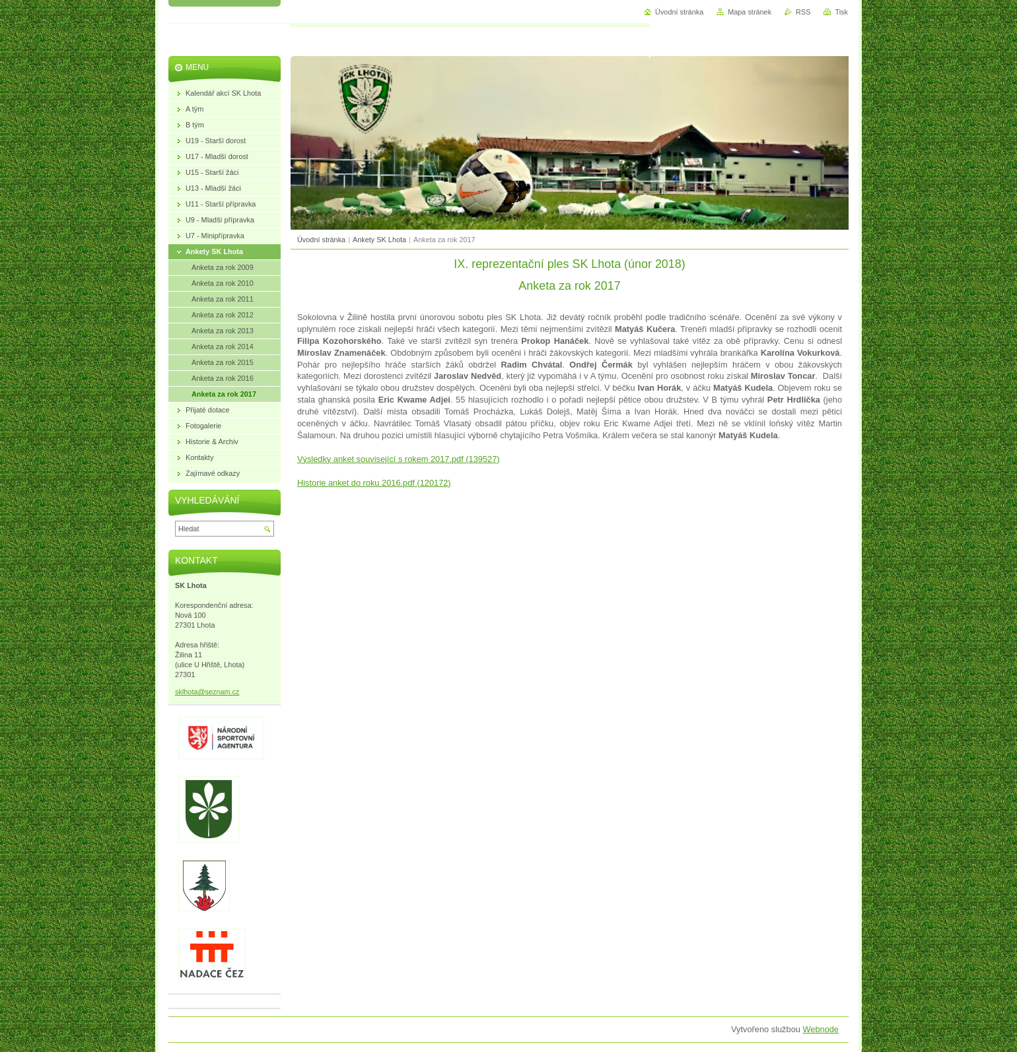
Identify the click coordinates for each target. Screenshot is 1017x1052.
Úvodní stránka (321, 240)
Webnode (820, 1029)
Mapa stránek (749, 12)
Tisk (841, 12)
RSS (803, 12)
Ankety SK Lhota (379, 240)
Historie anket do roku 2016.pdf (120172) (374, 483)
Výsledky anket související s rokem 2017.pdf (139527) (398, 459)
